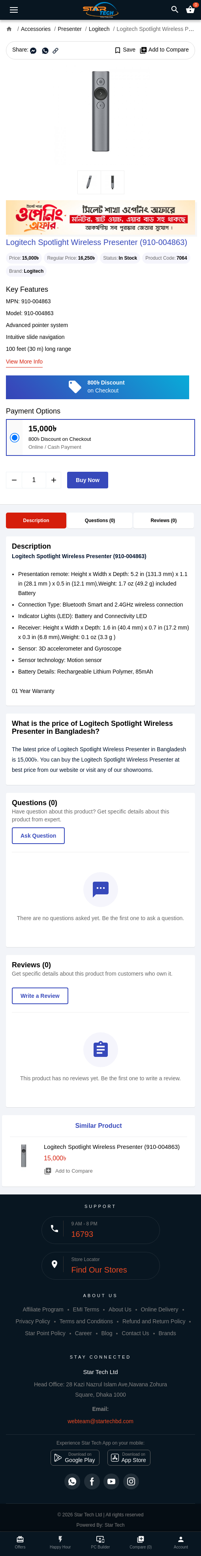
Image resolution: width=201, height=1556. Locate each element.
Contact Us (135, 1333)
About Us (120, 1309)
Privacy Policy (33, 1321)
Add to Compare (164, 50)
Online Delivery (159, 1309)
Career (83, 1333)
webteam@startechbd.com (100, 1421)
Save (124, 50)
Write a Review (40, 996)
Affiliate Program (43, 1309)
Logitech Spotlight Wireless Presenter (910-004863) (112, 1146)
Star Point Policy (45, 1333)
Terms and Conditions (86, 1321)
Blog (106, 1333)
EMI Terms (86, 1309)
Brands (167, 1333)
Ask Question (38, 836)
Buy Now (88, 480)
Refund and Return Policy (154, 1321)
